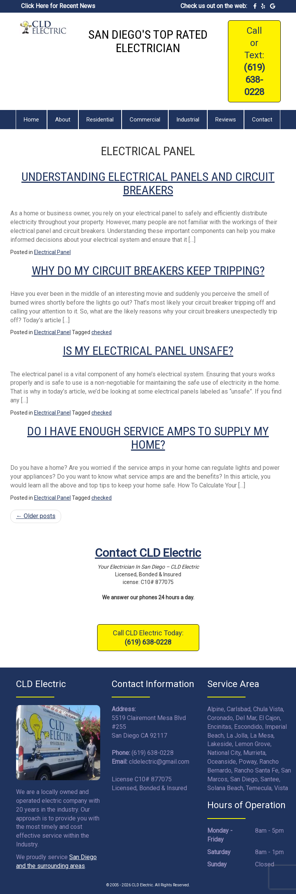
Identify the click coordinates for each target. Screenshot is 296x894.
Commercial (145, 119)
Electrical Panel (52, 252)
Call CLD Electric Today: (148, 637)
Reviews (225, 119)
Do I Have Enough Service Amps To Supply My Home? (148, 438)
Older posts (35, 516)
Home (31, 119)
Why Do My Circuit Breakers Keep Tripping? (148, 270)
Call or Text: (254, 61)
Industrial (187, 119)
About (62, 119)
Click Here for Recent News (58, 6)
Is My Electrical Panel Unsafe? (148, 350)
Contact (262, 119)
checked (101, 332)
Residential (100, 119)
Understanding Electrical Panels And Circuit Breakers (148, 183)
